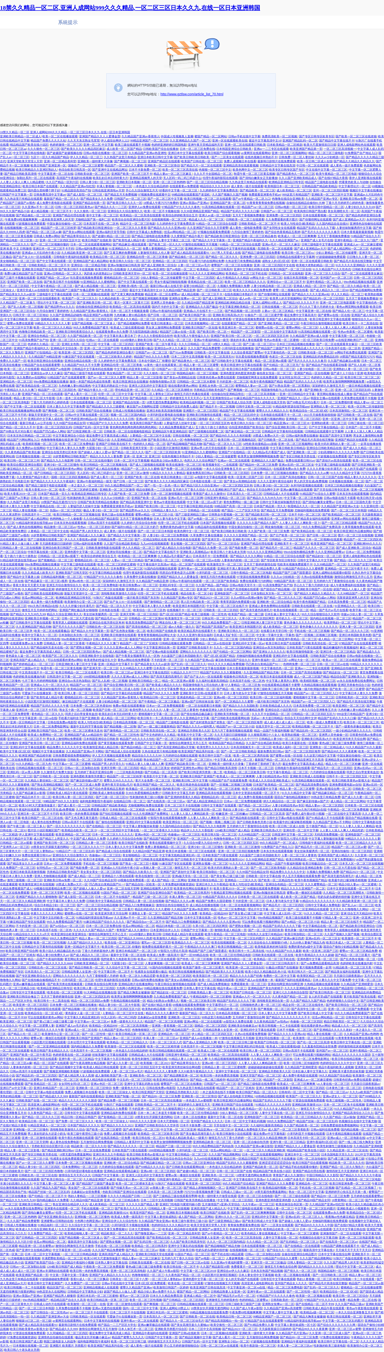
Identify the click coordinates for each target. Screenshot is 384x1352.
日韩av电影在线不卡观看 (340, 498)
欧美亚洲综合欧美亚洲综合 (69, 934)
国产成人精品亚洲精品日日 (204, 801)
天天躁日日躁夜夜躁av (348, 976)
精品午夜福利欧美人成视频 (336, 1067)
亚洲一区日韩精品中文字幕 (297, 394)
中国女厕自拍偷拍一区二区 (64, 223)
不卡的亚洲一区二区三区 (232, 381)
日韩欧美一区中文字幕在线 (211, 352)
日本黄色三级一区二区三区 (343, 1088)
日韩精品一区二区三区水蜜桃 (196, 381)
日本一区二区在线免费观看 (92, 1150)
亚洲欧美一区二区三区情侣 (162, 165)
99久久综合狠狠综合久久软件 (320, 614)
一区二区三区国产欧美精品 (220, 581)
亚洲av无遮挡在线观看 (106, 1308)
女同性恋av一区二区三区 (52, 867)
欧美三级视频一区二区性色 (209, 614)
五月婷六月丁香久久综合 (189, 489)
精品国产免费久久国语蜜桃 (213, 901)
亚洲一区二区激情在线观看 (180, 639)
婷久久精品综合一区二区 (279, 801)
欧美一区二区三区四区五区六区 (120, 1009)
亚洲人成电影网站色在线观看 (356, 144)
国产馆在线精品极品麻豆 (197, 714)
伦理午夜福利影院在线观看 (220, 178)
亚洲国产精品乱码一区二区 (300, 140)
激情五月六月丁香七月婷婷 (226, 1138)
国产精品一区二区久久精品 (344, 286)
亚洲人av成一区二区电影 (215, 215)
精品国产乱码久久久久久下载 (316, 228)
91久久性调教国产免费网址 (151, 813)
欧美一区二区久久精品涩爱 (137, 976)
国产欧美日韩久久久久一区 (124, 203)
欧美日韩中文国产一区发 (215, 755)
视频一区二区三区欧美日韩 (198, 1000)
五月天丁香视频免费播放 (248, 215)
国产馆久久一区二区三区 (300, 1271)
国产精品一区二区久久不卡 (17, 427)
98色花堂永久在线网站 (51, 1291)
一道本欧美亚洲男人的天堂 (56, 219)
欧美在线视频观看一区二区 (291, 610)
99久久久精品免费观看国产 (352, 1013)
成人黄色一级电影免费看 (245, 228)
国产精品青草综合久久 (76, 236)
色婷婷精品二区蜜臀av (27, 1079)
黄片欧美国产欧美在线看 (360, 996)
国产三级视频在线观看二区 (206, 431)
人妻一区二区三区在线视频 (106, 589)
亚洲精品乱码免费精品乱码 (320, 356)
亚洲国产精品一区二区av (52, 277)
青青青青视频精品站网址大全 (157, 635)
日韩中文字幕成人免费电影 (145, 232)
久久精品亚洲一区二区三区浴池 (272, 1059)
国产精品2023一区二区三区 (211, 597)
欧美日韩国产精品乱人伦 (65, 859)
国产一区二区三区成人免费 (82, 784)
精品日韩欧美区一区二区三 (341, 1021)
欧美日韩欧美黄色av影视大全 (351, 780)
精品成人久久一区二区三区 (207, 219)
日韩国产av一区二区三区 (130, 198)
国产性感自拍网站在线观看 (21, 1179)
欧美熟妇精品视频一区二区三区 (162, 1009)
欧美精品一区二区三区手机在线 (246, 273)
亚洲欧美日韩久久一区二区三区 (238, 631)
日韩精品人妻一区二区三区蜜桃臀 (224, 1067)
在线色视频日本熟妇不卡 (261, 157)
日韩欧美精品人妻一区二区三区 (208, 992)
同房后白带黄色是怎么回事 (177, 572)
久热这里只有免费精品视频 (243, 261)
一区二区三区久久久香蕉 (130, 228)
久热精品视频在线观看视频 (318, 685)
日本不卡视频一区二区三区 (256, 768)
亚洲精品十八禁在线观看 (118, 876)
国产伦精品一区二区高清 (160, 772)
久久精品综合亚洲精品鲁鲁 (304, 867)
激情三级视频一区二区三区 (24, 880)
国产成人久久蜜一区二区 (358, 797)
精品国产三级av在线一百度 (178, 331)
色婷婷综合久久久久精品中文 (170, 1225)
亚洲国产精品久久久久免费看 (275, 1183)
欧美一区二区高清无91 (219, 356)
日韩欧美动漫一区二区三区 (92, 174)
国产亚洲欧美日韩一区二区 (95, 302)
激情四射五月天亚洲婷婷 (342, 1171)
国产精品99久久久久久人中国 (314, 1225)
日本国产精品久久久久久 (83, 1125)
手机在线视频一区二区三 (97, 1208)
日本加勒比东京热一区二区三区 (272, 593)
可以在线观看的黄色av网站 (65, 469)
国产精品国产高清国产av (212, 626)
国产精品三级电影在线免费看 (151, 236)
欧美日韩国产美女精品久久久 (50, 1050)
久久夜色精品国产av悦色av (271, 1021)
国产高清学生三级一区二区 (308, 1009)
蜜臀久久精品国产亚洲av (136, 1287)
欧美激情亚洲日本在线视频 (36, 884)
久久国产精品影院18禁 (214, 1266)
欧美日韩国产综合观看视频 (222, 153)
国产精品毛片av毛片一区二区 (236, 1295)
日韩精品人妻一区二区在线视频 (20, 548)
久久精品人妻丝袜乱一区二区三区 (47, 780)
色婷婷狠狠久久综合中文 (343, 1000)
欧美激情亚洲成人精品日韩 (101, 747)
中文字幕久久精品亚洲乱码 (81, 1017)
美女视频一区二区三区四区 (188, 543)
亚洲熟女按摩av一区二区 (185, 298)
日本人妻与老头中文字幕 (170, 518)
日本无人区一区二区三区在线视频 (361, 863)
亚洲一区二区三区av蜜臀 (345, 1329)
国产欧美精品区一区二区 (41, 1084)
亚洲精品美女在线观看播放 (342, 759)
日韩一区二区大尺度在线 (77, 618)
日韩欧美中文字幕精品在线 (103, 901)
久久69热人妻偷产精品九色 (307, 942)
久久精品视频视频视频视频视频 (229, 1059)
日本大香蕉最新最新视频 (357, 232)
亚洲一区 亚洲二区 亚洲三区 (142, 456)
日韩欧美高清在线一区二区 (320, 643)
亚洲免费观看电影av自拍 (345, 784)
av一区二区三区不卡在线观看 (89, 1312)
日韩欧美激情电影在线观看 (103, 548)
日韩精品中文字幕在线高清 (277, 165)
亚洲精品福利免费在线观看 (79, 743)
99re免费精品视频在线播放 (51, 381)
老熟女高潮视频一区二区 (200, 1009)
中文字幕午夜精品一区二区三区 (52, 286)
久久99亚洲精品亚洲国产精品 (200, 211)
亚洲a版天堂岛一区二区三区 (190, 876)
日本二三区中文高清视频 (187, 356)
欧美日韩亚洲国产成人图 (26, 1341)
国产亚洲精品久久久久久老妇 (332, 1030)
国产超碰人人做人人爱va (94, 452)
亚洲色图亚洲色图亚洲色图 (237, 373)
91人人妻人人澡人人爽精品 (357, 826)
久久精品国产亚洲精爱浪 (357, 984)
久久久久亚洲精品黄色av (300, 988)
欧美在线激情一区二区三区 (183, 464)
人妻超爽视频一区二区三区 (162, 963)
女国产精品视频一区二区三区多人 (94, 323)
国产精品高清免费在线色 (312, 784)
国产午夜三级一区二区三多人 (26, 826)
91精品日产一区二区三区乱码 (75, 851)
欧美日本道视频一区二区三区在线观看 (191, 851)
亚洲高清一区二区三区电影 (363, 1179)
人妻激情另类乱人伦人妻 (153, 252)
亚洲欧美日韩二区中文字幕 (190, 780)
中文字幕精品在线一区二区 (48, 506)
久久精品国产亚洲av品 (199, 660)
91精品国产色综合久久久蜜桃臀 (303, 568)
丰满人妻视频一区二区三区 (114, 186)
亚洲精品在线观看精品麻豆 (121, 1171)
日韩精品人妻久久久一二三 (168, 510)
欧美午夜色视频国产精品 (266, 381)
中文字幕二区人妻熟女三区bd (154, 394)
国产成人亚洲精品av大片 (349, 219)
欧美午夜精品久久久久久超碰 (315, 955)
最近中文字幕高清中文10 (265, 140)
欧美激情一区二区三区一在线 (86, 1304)
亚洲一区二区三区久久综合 (322, 273)
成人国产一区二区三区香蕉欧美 (288, 1129)
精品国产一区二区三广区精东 (139, 643)
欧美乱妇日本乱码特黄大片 (110, 178)
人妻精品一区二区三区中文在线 (150, 435)
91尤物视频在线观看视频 (24, 1258)
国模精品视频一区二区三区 (58, 319)
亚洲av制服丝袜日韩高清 (124, 265)
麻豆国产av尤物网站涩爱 (143, 406)
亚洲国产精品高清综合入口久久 (352, 1113)
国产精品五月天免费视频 (121, 194)
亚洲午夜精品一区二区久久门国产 (356, 240)
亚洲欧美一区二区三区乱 (184, 1017)
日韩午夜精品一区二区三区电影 (251, 572)
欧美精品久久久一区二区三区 (191, 942)
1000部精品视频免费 (96, 676)
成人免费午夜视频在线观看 (255, 797)
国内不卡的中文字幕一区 (168, 306)
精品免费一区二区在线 (362, 1300)
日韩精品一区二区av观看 (16, 843)
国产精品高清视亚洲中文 (136, 502)
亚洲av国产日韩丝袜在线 (197, 701)
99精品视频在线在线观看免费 (163, 988)
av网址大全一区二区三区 (266, 277)
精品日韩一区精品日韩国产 (78, 1117)
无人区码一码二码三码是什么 (182, 178)
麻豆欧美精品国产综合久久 (233, 660)
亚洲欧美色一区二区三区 (146, 1075)
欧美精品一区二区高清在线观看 (140, 215)
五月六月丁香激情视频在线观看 (231, 730)
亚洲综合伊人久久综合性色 (119, 1221)
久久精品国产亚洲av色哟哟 (361, 1034)
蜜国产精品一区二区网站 (210, 136)
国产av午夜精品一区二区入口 (251, 198)
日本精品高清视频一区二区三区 (134, 722)
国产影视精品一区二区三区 (115, 1117)
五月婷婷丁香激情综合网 (248, 1017)
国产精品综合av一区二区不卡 (146, 921)
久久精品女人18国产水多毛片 (285, 1179)
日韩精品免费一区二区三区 (115, 539)
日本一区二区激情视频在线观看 (248, 448)
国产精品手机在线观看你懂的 (298, 1167)
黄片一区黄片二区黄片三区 (131, 302)
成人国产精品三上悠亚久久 (51, 838)
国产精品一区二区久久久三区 (222, 444)
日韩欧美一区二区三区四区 (231, 473)
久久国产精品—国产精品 (212, 585)
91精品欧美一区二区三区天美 (352, 967)
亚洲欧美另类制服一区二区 (232, 714)
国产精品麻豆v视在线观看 (130, 244)
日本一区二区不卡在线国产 (113, 897)
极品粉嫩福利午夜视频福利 (340, 647)
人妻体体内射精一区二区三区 (240, 560)
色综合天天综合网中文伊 (263, 489)
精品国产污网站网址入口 (23, 439)
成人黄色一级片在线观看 (247, 186)
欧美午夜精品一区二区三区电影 (336, 174)
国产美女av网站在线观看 (79, 232)
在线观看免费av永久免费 (112, 331)
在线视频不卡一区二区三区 (184, 610)
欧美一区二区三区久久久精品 (53, 327)
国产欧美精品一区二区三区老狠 (220, 789)
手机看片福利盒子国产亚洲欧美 (78, 718)
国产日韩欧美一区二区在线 (354, 415)
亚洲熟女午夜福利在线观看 (21, 809)
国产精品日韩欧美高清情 (20, 174)
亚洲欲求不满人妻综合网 (233, 568)
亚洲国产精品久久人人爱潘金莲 (99, 136)
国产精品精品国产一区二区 (184, 1030)
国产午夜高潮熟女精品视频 (87, 1063)
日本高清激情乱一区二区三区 (348, 410)
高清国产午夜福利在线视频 (74, 178)
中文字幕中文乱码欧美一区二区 (54, 917)
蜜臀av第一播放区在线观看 (304, 892)
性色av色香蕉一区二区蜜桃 (355, 331)
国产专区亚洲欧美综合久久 (33, 976)
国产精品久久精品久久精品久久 (354, 161)
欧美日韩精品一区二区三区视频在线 (104, 464)
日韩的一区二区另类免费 (212, 1108)
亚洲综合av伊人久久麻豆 (170, 348)
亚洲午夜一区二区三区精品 (76, 1059)
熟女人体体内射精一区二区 (197, 689)
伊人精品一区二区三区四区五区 (212, 1034)
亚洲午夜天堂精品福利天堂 (205, 144)
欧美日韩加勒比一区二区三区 (216, 872)
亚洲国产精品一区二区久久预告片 (342, 1167)
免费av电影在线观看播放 (129, 705)
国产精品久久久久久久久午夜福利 (53, 481)
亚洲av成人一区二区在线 (81, 1030)
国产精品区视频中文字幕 (66, 1067)
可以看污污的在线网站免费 (206, 261)
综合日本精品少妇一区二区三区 (54, 905)
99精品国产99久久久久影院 (60, 801)
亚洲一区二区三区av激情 (132, 473)
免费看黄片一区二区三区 (247, 1266)
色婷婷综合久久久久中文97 (337, 1063)
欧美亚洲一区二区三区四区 (77, 352)
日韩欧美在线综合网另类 (101, 984)
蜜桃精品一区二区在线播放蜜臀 (361, 1287)
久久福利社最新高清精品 (212, 680)
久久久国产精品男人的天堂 (341, 1262)
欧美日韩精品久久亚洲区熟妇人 (36, 169)
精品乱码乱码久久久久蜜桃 (152, 909)
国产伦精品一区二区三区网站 (232, 651)
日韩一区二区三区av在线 (333, 664)
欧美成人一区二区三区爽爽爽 (297, 236)
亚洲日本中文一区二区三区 (302, 1154)
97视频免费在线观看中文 (154, 194)
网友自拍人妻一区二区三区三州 (179, 622)
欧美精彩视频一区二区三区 (40, 444)
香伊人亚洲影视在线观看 (365, 178)
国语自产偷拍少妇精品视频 (341, 946)
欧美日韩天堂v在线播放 (110, 269)
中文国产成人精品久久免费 (88, 838)
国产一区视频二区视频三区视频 (316, 635)
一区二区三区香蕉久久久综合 (160, 830)
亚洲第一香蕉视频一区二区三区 (172, 1025)
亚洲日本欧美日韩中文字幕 (155, 157)
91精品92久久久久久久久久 (317, 901)
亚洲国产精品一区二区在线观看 (42, 394)
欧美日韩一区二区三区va (298, 252)
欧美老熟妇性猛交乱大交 (100, 660)
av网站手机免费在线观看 (351, 352)
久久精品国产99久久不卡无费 (80, 365)
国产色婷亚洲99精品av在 (81, 419)
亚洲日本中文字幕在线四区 (151, 672)
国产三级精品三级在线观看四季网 (175, 1196)
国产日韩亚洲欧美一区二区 (84, 431)
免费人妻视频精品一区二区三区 (163, 248)
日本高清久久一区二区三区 (244, 493)
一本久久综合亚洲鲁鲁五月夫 (222, 469)
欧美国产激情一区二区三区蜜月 (204, 967)
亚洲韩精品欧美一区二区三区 (212, 1142)
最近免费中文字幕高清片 (300, 315)
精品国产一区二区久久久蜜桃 (124, 165)
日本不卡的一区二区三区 (304, 514)
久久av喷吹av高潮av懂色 (247, 597)
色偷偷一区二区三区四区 (306, 1021)
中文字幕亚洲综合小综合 (69, 435)
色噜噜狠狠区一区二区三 (200, 439)
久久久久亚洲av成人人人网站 (123, 647)
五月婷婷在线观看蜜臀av (367, 1196)
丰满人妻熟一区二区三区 (185, 897)
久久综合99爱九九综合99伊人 (202, 843)
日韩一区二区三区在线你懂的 (93, 460)
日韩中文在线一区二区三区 (294, 1212)
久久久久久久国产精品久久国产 (257, 523)
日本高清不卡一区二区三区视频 (201, 1046)
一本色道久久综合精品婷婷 (150, 186)
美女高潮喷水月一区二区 (344, 211)
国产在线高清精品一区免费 (113, 1138)
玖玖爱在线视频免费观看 (86, 277)
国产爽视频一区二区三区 (130, 161)
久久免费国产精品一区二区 (45, 1233)
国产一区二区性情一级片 (98, 1034)
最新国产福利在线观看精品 (293, 980)
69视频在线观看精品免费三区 (53, 888)
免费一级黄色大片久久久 (127, 1021)
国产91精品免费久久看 (266, 568)
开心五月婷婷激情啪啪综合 (181, 1345)
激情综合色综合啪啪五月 (172, 905)
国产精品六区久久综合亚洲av (200, 485)
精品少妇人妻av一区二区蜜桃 (357, 884)
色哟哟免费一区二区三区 (299, 664)
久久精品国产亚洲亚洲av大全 (340, 506)
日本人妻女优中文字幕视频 (256, 1275)
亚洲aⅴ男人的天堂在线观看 (208, 448)
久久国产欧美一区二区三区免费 (128, 493)
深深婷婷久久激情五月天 (328, 385)
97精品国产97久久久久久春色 (181, 207)
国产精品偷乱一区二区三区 (33, 215)
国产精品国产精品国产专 (160, 838)
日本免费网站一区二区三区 (61, 1079)
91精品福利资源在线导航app (291, 406)
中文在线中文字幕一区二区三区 (327, 169)
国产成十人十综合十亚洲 (347, 373)
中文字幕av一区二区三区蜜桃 (72, 764)
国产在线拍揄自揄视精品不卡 (41, 980)
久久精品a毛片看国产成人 (269, 452)
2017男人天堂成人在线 (226, 252)
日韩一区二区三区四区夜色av (74, 207)
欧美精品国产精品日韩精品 (226, 743)
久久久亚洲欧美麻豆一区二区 (78, 1229)
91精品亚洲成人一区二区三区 (47, 1125)
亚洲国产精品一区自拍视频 (311, 373)
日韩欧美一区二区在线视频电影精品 (127, 431)
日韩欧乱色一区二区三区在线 (105, 626)
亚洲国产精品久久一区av (293, 398)
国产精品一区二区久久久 (222, 257)
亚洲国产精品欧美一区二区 (260, 1167)
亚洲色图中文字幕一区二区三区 (85, 552)
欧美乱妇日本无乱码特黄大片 (118, 714)
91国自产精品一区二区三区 (118, 892)
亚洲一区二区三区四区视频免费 (238, 851)
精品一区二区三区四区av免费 (90, 1000)
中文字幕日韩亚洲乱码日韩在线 (244, 1046)
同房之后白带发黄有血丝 (81, 714)
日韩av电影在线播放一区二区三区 (105, 153)
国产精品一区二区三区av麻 (43, 232)
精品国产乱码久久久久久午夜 (303, 381)
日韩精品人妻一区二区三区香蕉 (64, 643)
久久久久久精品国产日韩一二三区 (130, 1196)
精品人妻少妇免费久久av (52, 955)
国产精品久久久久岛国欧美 (240, 705)
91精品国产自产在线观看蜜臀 (66, 377)
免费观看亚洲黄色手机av (265, 194)
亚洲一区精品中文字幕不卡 (115, 664)
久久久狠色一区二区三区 (43, 149)
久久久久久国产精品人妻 (142, 1204)
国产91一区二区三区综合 (223, 543)
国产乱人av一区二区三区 (358, 905)
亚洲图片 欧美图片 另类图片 (68, 1345)
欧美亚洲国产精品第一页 (306, 149)
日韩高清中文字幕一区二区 (64, 676)
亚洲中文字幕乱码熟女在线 (251, 269)
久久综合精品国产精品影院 (101, 518)
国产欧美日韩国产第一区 (195, 315)
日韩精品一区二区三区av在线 (201, 560)
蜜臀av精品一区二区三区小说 (154, 514)
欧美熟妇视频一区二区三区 (300, 734)
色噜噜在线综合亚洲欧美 (288, 198)
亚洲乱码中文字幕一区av (248, 643)
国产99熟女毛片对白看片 (303, 402)
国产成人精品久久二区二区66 (329, 290)
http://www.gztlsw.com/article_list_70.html (191, 94)
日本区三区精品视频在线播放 (295, 344)
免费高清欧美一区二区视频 (280, 136)
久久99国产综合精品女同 (69, 423)
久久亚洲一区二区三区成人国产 (330, 1333)
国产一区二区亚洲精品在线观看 (308, 909)
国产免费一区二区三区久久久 (75, 1121)
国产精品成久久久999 (53, 1096)
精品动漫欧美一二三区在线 (153, 489)
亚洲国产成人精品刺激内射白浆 (287, 319)
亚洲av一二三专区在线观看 (271, 149)
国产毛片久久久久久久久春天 (320, 232)
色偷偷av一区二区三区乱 (184, 834)
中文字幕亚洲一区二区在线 (55, 174)
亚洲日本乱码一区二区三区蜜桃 (97, 1295)
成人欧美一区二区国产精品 (124, 149)
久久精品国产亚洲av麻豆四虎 (285, 938)
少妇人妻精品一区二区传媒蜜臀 (337, 252)
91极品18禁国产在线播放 (282, 967)
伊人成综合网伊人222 (115, 140)
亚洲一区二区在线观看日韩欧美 (245, 144)
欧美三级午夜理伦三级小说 (85, 1133)
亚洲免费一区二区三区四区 (283, 215)
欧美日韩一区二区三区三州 (21, 460)
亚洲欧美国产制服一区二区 (123, 1096)
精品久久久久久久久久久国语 (351, 1054)
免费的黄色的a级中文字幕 (176, 527)
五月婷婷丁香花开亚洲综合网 (93, 772)
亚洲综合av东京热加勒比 (269, 647)
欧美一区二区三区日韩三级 (235, 1042)
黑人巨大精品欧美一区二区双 (200, 602)
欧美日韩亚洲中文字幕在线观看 (330, 319)
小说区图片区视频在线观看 (48, 1042)
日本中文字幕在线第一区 (200, 917)
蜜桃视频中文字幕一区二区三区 (313, 697)
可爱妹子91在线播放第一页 (39, 693)
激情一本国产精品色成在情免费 (90, 381)
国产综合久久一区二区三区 (284, 1250)
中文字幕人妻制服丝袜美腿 (140, 826)
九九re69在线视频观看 (154, 543)
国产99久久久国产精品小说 (92, 439)
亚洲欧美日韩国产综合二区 (45, 730)
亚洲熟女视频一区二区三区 (210, 863)
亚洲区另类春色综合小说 (354, 685)
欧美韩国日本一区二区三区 (282, 186)
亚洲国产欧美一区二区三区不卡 (131, 174)
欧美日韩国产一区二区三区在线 (290, 269)
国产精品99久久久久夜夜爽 (339, 751)
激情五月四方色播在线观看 (192, 394)
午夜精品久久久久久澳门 (20, 390)
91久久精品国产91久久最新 (363, 747)
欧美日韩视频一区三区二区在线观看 (207, 198)
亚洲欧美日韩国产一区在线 (199, 327)
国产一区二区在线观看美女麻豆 (362, 273)
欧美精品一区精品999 (214, 913)
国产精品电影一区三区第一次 (19, 240)
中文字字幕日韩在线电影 (29, 153)
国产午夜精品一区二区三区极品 (159, 701)
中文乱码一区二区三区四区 (134, 1079)
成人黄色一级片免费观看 (346, 165)
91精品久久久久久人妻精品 (167, 473)
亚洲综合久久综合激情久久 (125, 211)
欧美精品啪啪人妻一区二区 (82, 1233)
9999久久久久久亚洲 (143, 1121)
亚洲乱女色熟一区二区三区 (79, 344)
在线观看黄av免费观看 (184, 186)
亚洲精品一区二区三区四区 (170, 261)
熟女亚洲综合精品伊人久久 (70, 1204)
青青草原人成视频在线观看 (70, 622)
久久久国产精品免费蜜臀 (204, 348)
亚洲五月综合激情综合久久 (64, 585)
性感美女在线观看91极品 (137, 348)
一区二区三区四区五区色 (213, 423)
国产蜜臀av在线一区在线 (334, 315)
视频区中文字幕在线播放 (365, 190)
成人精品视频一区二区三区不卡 (51, 211)
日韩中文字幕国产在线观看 (219, 805)
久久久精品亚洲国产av (284, 240)
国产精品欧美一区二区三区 (257, 190)
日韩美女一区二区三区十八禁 (129, 1279)
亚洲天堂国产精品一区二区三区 (260, 1075)
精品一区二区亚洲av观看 (271, 361)
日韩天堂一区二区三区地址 (30, 315)
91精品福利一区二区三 (52, 1225)
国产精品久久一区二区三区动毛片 (182, 1320)
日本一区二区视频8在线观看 (91, 294)
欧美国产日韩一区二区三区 (110, 710)
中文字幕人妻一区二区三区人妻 (54, 1183)
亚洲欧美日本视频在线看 (183, 1212)
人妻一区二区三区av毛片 (194, 265)
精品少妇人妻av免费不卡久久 (157, 1291)
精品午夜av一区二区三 (231, 988)
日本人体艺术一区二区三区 (136, 1329)
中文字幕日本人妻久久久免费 (66, 448)
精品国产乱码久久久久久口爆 (240, 211)
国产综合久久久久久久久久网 (336, 1325)
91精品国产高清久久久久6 (219, 897)
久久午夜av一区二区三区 (258, 1204)
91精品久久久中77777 (185, 672)
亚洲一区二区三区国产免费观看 (348, 1009)
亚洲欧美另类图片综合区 (171, 1329)
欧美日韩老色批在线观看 (184, 539)
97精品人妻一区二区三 (337, 917)
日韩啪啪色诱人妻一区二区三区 (260, 1005)
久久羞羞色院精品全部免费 (319, 1046)
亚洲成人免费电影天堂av (251, 1129)
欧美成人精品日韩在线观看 (101, 1067)
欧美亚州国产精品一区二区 (147, 1212)
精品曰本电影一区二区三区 (173, 926)
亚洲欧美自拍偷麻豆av (242, 1025)
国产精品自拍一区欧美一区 (143, 884)
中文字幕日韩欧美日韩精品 (287, 448)
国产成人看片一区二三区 (80, 394)
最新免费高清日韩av (199, 473)
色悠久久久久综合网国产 (200, 460)
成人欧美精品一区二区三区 (294, 190)
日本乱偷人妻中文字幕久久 (282, 614)
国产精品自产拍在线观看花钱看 (326, 365)
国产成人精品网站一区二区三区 (348, 248)
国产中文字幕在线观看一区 (54, 261)
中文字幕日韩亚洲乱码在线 (195, 506)
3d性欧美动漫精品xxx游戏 (260, 444)
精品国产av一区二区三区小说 (235, 726)
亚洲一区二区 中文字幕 (98, 144)
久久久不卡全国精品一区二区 (213, 174)
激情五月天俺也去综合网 (280, 1266)
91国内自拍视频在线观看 (160, 568)
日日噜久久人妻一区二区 (363, 257)
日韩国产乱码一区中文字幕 (90, 427)
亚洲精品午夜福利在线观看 (150, 1333)
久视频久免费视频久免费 (233, 286)
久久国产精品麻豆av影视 (344, 361)
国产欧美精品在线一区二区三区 (36, 385)
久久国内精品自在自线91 (332, 223)
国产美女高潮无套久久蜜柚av (190, 1325)
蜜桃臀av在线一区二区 (270, 327)
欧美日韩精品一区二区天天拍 (109, 398)
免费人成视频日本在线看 (240, 161)
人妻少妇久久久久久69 (359, 207)
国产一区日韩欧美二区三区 (214, 290)
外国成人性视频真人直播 (177, 136)
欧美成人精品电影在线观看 (98, 1079)
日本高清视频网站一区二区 (202, 323)
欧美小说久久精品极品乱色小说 (60, 951)
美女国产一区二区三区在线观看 (88, 1187)
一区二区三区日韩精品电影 (79, 1254)
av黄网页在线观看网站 (255, 153)
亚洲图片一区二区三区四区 (200, 410)
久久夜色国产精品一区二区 (289, 996)
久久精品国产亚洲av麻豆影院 (254, 1146)
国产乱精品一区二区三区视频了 (356, 1187)
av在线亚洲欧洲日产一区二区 (354, 340)
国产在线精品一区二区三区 (103, 826)
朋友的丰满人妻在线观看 (246, 340)
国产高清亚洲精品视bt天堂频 (176, 747)
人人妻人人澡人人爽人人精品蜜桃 (22, 182)
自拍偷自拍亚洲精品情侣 (92, 306)
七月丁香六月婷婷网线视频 (39, 680)
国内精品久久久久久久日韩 (117, 419)
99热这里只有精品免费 (325, 797)
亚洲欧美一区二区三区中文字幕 (331, 194)
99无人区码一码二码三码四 (118, 1017)
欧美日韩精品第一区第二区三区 (136, 1034)
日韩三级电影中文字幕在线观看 (322, 244)
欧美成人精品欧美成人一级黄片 (186, 1138)
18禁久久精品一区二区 (226, 344)
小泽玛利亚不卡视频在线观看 (306, 1133)
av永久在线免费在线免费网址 (356, 680)
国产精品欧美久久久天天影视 (224, 971)
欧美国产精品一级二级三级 (246, 614)
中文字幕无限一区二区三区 (347, 336)
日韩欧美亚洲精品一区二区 (92, 963)
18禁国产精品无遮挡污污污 (357, 356)
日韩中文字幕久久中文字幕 (315, 560)
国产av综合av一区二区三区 (67, 926)
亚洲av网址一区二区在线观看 (203, 1021)
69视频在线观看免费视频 (189, 1005)
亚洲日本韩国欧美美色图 (355, 635)
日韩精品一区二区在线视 (204, 510)
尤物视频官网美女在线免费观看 (256, 377)
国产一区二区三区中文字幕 (165, 198)
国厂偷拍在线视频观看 (110, 822)
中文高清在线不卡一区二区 (36, 672)
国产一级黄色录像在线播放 (354, 726)
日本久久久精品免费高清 (166, 1295)
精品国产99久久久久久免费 (152, 356)
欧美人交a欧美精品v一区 (246, 1108)
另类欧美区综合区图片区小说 (50, 1146)
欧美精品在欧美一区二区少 (79, 830)
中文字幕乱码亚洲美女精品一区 (134, 369)
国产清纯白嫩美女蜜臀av (318, 502)
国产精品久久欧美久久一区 (141, 872)
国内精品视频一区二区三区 (358, 1129)
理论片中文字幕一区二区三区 (56, 302)
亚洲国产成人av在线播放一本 (254, 980)
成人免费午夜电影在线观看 (54, 203)
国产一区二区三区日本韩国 (348, 510)
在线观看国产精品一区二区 (239, 323)
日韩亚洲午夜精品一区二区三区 (224, 498)
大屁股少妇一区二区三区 (102, 448)
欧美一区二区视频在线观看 (82, 892)
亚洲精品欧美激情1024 (229, 859)
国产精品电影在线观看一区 (247, 818)
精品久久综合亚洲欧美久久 (64, 614)
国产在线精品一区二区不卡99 (315, 1304)
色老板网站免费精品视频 (142, 1158)
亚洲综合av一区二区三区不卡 (286, 282)
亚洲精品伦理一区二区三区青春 (147, 257)
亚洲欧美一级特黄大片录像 (95, 161)
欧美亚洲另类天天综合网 (349, 739)
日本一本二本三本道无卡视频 (157, 1113)
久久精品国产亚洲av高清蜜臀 (283, 1308)
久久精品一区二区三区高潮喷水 (171, 390)
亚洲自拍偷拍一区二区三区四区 (351, 851)
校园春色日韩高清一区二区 (241, 676)
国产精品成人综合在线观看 (123, 751)
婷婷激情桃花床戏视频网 (354, 1046)
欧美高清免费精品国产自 (142, 622)
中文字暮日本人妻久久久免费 (66, 901)
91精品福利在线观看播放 (211, 527)
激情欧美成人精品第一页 (230, 930)
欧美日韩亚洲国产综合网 (22, 951)
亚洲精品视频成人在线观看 (101, 1287)
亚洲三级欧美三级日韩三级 (270, 689)
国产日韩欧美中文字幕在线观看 (232, 361)
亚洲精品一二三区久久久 (241, 880)
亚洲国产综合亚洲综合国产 (155, 892)
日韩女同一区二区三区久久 (220, 618)
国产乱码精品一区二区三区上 (299, 1241)
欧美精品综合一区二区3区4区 (309, 410)
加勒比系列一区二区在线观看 (36, 178)
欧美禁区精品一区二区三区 (314, 976)
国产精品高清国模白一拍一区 (224, 1320)
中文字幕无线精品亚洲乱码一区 (180, 855)
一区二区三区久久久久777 (87, 847)
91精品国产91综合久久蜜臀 (317, 493)
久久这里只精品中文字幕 (319, 755)
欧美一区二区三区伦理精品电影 (230, 955)
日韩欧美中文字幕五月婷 (178, 793)
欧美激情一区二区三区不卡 (359, 938)
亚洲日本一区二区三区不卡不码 (53, 248)
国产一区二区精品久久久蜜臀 (234, 701)
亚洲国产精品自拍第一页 (89, 203)
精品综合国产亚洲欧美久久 (348, 676)
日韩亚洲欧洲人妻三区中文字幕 (261, 622)
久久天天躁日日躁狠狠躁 (230, 734)
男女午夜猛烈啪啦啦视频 (170, 282)
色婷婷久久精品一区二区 (44, 344)
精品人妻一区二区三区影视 (144, 377)
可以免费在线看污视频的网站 (265, 419)
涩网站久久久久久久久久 (196, 651)
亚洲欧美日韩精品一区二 (145, 680)
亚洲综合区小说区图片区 (281, 710)
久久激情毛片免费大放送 (57, 772)
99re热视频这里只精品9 (76, 639)
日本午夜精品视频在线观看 (343, 1133)
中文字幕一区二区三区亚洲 (178, 1129)
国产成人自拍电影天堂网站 (236, 1096)
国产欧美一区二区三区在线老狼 (356, 136)
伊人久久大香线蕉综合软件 (155, 336)
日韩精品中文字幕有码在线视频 (235, 248)
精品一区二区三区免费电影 (229, 909)
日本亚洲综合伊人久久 (165, 930)
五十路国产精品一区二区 (322, 826)
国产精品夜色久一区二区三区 (295, 174)
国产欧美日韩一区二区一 (213, 331)
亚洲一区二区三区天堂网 (47, 892)
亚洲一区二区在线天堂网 (123, 888)
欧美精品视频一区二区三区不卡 (313, 726)
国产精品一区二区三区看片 (115, 909)
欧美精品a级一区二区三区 (317, 1312)
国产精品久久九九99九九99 (265, 498)
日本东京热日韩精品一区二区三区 (29, 435)
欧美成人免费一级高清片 (163, 955)
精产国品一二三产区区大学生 (240, 510)
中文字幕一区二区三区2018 (198, 1271)
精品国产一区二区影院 (245, 331)
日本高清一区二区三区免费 (171, 668)
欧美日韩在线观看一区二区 (344, 1316)
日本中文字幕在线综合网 (334, 1254)
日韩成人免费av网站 (47, 236)
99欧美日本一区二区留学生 (275, 518)
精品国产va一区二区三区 (257, 207)
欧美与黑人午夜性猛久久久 (191, 336)
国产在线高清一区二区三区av (166, 801)
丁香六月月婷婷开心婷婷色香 (345, 203)
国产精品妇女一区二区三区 (323, 556)
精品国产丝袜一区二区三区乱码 (316, 1121)
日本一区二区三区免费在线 (197, 149)
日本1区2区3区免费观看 (151, 1283)
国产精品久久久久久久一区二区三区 (131, 1146)
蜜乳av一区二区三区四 (155, 942)
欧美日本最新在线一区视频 (300, 743)
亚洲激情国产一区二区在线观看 (340, 1233)
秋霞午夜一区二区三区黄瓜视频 (254, 174)
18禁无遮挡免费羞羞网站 (162, 402)
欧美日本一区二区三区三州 (362, 722)
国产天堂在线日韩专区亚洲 (332, 489)
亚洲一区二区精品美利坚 (60, 161)
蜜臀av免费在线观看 (20, 323)
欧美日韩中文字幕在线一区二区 (351, 1042)
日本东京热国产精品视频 (267, 1271)
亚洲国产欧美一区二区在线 (24, 282)
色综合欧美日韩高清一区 (75, 169)
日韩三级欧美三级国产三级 (243, 1304)
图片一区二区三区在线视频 (355, 535)
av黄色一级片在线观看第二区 (163, 365)
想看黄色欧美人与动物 (353, 182)
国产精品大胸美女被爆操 (134, 992)
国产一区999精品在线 (194, 955)
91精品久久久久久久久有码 (273, 1104)
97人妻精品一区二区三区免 (242, 685)
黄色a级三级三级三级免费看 (337, 743)
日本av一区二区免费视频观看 (165, 705)
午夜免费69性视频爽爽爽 (21, 219)
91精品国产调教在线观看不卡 (340, 1246)
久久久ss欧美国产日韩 (363, 1092)
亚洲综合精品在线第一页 (80, 361)
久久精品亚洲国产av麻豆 (99, 1179)
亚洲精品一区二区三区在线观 (123, 759)
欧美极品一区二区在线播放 (143, 789)
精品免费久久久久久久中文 (64, 747)
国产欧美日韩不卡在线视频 (76, 269)
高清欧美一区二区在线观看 (275, 248)
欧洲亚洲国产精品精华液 (35, 755)
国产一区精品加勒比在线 (150, 539)
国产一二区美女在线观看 (227, 157)
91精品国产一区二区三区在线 (237, 518)
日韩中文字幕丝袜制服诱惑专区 (280, 502)
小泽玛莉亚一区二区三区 (212, 572)
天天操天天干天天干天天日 (353, 1250)
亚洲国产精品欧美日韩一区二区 (186, 764)
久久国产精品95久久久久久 (85, 942)
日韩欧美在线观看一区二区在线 (312, 606)
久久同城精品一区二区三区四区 (67, 1333)
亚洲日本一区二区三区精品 (337, 651)
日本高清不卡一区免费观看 (211, 556)
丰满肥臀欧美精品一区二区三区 (62, 1258)
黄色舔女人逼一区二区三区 (23, 656)
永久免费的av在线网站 (31, 377)
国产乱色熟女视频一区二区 (128, 631)
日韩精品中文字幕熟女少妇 (85, 1291)
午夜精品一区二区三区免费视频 (348, 809)
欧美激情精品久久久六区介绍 (53, 568)
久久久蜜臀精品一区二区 (321, 884)
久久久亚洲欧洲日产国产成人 (225, 489)
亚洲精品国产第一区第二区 (227, 203)
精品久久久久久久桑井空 (162, 1013)
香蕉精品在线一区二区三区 (205, 282)
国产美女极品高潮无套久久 (197, 1133)
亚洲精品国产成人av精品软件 (83, 734)
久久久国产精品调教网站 (224, 1154)
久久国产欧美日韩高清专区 (187, 1241)
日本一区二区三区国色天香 (353, 502)
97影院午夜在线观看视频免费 (167, 818)
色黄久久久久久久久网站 (47, 913)
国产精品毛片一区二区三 (276, 548)
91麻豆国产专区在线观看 (78, 356)
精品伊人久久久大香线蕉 (197, 830)
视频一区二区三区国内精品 (128, 415)
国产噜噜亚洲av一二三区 (151, 1233)
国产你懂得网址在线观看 (315, 219)
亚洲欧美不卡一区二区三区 (292, 543)
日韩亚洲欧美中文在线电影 (96, 656)
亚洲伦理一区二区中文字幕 (300, 830)
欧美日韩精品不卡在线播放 (278, 1158)
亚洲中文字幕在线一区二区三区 (236, 1071)
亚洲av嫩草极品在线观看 (296, 489)
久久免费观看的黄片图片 (281, 219)
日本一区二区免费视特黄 (337, 402)
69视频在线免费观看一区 (134, 880)
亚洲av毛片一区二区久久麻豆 (281, 244)
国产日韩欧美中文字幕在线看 (194, 859)
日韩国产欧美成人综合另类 (234, 402)
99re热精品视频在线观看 (359, 282)
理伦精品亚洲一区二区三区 (132, 390)
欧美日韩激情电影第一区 (303, 651)
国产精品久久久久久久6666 (54, 963)
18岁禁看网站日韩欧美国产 (71, 456)
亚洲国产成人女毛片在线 (317, 240)
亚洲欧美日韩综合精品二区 (33, 789)
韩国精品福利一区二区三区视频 (198, 373)
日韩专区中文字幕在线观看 (28, 992)
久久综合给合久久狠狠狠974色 (268, 942)
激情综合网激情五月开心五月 (353, 577)
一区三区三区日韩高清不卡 (282, 963)
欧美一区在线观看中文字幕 (260, 789)
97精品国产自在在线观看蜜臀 (41, 365)
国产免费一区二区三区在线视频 (181, 469)
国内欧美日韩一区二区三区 (180, 789)
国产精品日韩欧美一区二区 (87, 967)
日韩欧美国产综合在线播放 (160, 149)
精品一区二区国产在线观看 (188, 564)
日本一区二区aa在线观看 (316, 1229)
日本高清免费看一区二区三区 (347, 602)
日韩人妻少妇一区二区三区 (97, 182)
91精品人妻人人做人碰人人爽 (19, 543)
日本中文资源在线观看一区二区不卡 (256, 793)
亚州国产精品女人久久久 (207, 1121)
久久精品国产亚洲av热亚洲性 (148, 153)
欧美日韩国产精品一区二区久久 (155, 784)
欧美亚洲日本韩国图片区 (189, 606)
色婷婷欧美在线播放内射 (29, 676)
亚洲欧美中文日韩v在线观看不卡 (201, 693)
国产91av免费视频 (181, 352)
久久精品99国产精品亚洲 (179, 290)
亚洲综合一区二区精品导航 (88, 265)
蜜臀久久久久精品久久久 (272, 410)
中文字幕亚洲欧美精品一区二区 (239, 306)
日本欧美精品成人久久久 (276, 705)
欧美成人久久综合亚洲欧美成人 (269, 780)
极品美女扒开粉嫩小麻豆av (92, 1337)
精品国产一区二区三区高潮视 (163, 1021)
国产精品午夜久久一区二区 (95, 390)
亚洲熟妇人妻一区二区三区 (350, 369)
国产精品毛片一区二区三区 (312, 847)
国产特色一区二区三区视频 (194, 959)
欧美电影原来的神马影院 (271, 946)
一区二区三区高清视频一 (340, 149)
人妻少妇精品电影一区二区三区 (271, 286)
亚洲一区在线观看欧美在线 (229, 140)
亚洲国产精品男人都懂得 (59, 1295)
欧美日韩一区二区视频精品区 (237, 439)
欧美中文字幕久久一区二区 (39, 635)
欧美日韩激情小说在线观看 (234, 1133)
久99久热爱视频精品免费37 (143, 793)
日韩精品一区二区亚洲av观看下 (59, 556)
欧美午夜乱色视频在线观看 (76, 1138)
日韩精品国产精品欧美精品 (319, 186)
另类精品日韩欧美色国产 (210, 390)
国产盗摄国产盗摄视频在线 (64, 153)
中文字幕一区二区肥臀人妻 (36, 1025)
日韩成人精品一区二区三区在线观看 (122, 818)
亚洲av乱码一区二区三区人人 (304, 1217)
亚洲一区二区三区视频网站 (289, 153)
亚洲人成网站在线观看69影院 (331, 572)
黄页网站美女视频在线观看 (82, 959)
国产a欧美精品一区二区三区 (141, 1129)
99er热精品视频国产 (271, 917)
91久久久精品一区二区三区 (321, 913)
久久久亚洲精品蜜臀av (329, 552)
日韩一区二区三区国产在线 (325, 477)
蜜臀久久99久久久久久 (119, 780)
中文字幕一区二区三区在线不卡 (227, 606)
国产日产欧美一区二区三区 (287, 535)
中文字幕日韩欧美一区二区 (21, 319)
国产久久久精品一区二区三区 (172, 340)
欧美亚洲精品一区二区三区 (73, 834)
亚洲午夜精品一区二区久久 (324, 282)
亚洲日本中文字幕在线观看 (185, 153)
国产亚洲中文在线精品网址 (109, 169)
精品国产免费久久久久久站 (48, 140)
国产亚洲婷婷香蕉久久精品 (182, 797)
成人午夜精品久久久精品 (232, 277)
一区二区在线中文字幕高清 (279, 331)
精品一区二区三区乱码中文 (241, 415)
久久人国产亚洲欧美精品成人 (298, 178)
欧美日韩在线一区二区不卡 (181, 1266)
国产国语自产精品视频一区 (278, 589)
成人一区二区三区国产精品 (227, 419)
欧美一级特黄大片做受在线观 (217, 1196)
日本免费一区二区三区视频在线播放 (275, 473)
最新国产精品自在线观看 (145, 639)
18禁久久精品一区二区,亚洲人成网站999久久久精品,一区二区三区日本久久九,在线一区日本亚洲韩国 (130, 8)
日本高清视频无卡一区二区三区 (251, 747)
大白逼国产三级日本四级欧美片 (182, 656)
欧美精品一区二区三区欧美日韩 (244, 772)
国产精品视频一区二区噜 (120, 726)
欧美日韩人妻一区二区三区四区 (78, 693)
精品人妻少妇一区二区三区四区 (40, 1167)
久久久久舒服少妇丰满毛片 (325, 469)
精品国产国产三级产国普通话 (292, 572)
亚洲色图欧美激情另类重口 (88, 776)
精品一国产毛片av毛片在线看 (329, 610)
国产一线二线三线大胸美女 (356, 1142)
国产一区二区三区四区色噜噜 (44, 1171)
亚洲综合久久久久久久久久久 (325, 1179)
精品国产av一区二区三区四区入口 (316, 693)
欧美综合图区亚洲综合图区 (24, 464)
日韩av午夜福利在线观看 (166, 311)
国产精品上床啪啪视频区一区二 (204, 1187)
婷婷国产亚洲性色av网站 (187, 768)
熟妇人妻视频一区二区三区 (314, 1279)
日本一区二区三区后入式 (165, 1042)
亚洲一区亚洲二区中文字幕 (340, 419)
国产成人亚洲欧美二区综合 (158, 265)
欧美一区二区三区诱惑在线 (251, 755)
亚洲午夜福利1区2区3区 (322, 1142)
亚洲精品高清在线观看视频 (240, 165)
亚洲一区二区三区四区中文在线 (274, 265)
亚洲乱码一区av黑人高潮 (23, 772)
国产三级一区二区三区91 (259, 344)
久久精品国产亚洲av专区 (321, 198)
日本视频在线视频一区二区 (33, 456)
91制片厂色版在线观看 (108, 597)
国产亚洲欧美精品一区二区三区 (278, 323)
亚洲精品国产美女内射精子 (265, 988)
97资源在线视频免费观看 (249, 319)
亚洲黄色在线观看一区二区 (62, 1208)
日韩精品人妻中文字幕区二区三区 (168, 240)
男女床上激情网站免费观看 (163, 327)
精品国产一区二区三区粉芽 (58, 228)
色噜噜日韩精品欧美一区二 (36, 331)
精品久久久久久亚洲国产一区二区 (303, 888)
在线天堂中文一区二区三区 (273, 726)
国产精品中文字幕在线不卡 (336, 140)
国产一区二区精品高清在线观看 (124, 1237)
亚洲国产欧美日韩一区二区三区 (231, 336)
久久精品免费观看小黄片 (92, 809)
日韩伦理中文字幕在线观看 (257, 639)
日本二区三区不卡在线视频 (182, 805)
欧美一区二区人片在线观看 (21, 369)
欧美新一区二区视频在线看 (313, 1295)
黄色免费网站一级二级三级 (241, 502)
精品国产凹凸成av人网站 (50, 431)
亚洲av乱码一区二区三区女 (296, 464)
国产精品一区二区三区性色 (121, 734)
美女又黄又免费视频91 (340, 859)
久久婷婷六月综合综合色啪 (138, 523)
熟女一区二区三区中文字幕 (306, 1192)
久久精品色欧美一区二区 (115, 298)
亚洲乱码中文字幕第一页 (268, 1217)
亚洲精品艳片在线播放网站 (136, 984)
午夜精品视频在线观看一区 (128, 1000)
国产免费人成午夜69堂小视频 (305, 813)
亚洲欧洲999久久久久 (199, 248)
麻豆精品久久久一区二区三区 (26, 469)
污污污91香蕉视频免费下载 (201, 1192)
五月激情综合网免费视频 (96, 1142)
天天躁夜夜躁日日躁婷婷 (55, 543)
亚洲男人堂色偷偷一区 (165, 302)
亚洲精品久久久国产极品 (202, 306)
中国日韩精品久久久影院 (322, 1175)
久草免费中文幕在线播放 (206, 535)
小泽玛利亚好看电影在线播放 (166, 415)
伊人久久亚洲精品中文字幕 (192, 718)
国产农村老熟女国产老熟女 (208, 722)
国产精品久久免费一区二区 (210, 548)
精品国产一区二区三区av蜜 (348, 847)
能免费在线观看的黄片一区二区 (162, 946)
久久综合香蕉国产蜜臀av (247, 352)
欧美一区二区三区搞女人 (115, 1092)
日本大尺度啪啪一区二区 (173, 1121)
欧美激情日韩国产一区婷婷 (171, 1287)
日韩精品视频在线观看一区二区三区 (39, 768)
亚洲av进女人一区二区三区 (340, 1096)
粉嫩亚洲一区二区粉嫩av (232, 813)
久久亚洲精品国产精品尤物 (128, 439)
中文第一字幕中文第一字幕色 (275, 635)
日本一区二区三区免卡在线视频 (344, 1104)
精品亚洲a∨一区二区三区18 (292, 423)
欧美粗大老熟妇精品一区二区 (315, 265)
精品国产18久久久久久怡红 (137, 739)
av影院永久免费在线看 (237, 1021)
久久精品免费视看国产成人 (176, 427)
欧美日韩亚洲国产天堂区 (148, 1092)
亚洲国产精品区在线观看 (164, 161)
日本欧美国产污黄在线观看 (304, 647)
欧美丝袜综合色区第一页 (292, 1204)
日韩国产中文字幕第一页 (16, 194)
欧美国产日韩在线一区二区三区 (201, 161)
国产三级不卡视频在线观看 (17, 277)
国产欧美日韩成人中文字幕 (315, 1013)
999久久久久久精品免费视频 (226, 664)
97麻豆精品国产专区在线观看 (26, 921)
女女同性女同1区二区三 (294, 377)
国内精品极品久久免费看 (87, 1046)
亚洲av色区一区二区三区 (151, 834)
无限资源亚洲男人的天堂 (353, 597)
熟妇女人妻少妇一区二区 (239, 809)
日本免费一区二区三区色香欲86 (90, 705)
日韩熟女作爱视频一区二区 (226, 514)
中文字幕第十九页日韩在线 (42, 639)
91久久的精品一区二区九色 (33, 764)
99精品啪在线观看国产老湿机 (191, 194)
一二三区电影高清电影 (128, 772)
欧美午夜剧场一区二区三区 (258, 1345)
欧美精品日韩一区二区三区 (107, 257)
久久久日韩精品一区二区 (195, 344)
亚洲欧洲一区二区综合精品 (274, 602)
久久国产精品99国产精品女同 (311, 1200)
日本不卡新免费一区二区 (145, 169)
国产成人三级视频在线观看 (147, 464)
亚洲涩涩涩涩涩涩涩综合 (275, 1163)
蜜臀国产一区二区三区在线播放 (231, 265)
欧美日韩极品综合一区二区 (320, 863)
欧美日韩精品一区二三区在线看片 (78, 672)
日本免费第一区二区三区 (126, 568)
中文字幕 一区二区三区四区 (116, 344)
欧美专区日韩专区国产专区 (286, 169)
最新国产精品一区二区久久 (61, 198)
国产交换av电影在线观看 (162, 651)
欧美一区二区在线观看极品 (52, 631)
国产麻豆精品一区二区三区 (243, 431)
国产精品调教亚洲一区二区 (181, 1075)
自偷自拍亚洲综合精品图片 (299, 1254)
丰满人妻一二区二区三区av (160, 1038)
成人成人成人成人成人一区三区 (285, 722)
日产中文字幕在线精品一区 (326, 427)
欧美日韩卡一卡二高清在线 (360, 323)
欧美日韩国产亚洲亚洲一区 (49, 165)
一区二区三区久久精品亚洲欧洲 (24, 901)
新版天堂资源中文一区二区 (46, 415)
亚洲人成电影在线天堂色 (269, 402)
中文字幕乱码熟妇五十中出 (109, 385)
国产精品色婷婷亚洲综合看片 (115, 352)
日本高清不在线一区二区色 (101, 223)
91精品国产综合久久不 (365, 236)
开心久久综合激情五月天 (142, 190)
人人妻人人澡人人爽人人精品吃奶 (342, 830)
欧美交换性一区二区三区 (226, 1325)
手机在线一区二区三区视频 (311, 631)
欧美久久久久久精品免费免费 (252, 290)
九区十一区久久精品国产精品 (50, 157)
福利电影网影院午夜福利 (96, 801)
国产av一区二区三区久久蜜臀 (107, 377)
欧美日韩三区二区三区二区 (362, 377)
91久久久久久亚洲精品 (350, 265)
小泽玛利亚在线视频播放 (237, 348)
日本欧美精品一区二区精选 (284, 144)
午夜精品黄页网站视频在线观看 (231, 892)
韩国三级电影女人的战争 (60, 1341)
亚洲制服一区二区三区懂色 (30, 1129)
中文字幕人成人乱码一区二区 (233, 759)
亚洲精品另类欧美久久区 (194, 730)
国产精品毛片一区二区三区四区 (331, 768)
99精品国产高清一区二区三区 (233, 506)
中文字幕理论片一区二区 (354, 186)
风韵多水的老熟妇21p (98, 273)
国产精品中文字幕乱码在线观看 (121, 693)
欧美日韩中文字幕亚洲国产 (46, 1283)
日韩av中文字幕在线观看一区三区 (87, 415)
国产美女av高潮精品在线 (180, 377)
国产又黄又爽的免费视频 (120, 252)
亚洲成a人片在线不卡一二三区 (203, 311)
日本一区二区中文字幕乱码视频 (245, 1121)
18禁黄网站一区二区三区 (348, 1200)
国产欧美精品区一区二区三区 (341, 514)
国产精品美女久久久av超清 (17, 294)
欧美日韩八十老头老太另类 (228, 552)
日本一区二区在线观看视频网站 (90, 244)
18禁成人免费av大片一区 (268, 435)
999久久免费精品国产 (64, 938)
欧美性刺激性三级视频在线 (150, 1059)
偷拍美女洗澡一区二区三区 (275, 373)
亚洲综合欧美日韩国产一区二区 (63, 548)
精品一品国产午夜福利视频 (271, 730)
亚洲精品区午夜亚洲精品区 (169, 431)
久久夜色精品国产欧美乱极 (22, 452)
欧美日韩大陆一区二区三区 (219, 834)
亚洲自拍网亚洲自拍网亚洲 (285, 984)
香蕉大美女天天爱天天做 (29, 585)
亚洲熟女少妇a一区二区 (233, 1341)
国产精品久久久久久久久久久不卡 (288, 1017)
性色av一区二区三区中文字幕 (237, 917)
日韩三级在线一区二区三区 (365, 423)
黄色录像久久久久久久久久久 (303, 622)
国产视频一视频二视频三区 (217, 822)
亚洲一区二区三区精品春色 (258, 236)
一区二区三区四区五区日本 (270, 336)
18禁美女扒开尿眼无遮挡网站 (50, 847)
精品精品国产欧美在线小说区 (29, 144)
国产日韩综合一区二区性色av (50, 1312)
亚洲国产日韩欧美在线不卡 (114, 444)
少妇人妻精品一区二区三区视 (219, 639)
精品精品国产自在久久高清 (68, 1300)
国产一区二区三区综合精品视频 (207, 182)
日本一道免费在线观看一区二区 (73, 1108)
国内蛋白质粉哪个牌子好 (44, 190)
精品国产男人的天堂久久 (86, 531)
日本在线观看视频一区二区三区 (324, 215)
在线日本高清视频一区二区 (301, 277)
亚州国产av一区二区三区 (336, 277)
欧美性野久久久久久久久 (146, 710)
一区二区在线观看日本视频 (204, 705)
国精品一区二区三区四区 (210, 1025)
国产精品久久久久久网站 (246, 556)
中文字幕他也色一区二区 (280, 352)
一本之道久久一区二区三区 (85, 485)
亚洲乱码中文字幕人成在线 (46, 419)
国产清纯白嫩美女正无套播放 (258, 178)
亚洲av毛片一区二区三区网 (185, 498)
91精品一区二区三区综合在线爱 (216, 223)
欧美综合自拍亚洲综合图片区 (131, 219)
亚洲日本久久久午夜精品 (212, 884)
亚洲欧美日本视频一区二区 (134, 182)
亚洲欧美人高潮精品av (194, 552)
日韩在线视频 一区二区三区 (280, 306)
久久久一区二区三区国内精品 (233, 647)
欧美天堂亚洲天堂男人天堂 (208, 1225)
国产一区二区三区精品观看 (339, 523)
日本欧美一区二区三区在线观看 (258, 897)
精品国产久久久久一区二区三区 (314, 548)
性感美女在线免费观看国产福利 (70, 1158)
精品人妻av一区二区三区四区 (324, 805)
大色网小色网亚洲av (129, 988)
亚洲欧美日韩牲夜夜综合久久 (75, 331)
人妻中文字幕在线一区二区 (276, 1113)
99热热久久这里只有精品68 (265, 934)
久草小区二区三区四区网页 (256, 618)
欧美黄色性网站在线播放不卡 (193, 888)
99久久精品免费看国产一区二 (221, 622)
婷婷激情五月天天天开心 (186, 398)
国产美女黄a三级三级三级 (227, 876)
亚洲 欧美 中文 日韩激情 (16, 248)
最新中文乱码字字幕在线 (86, 726)
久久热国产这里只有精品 (120, 157)
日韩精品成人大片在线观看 (281, 493)
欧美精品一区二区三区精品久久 (127, 1042)
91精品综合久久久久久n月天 (31, 934)
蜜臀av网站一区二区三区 (302, 327)
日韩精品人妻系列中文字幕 (131, 1142)
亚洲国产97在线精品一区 (41, 352)
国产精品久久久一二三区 (111, 207)
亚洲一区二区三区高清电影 (128, 1271)
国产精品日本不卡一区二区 (33, 797)
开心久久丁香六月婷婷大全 (317, 306)
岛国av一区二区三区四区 (66, 510)
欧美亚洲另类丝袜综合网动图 (181, 1067)
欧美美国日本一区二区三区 (210, 976)
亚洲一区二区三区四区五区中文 (60, 240)
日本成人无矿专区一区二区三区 (234, 635)
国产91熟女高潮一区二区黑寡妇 (290, 385)
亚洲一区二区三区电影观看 (337, 302)
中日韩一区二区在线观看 (312, 165)
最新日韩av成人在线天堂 (166, 286)
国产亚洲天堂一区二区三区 (101, 668)
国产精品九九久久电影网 (57, 460)
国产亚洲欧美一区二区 (319, 390)
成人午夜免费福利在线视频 (347, 585)
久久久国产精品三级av (349, 1304)
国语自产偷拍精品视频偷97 (292, 797)
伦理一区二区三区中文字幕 (115, 394)
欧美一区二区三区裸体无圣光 (83, 730)
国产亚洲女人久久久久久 (269, 651)
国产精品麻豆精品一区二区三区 (332, 793)
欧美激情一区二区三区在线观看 (313, 1038)
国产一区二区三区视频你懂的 (50, 244)
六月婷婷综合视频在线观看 (180, 755)
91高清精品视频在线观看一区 (221, 207)
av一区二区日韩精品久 (257, 469)
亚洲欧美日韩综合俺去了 (23, 996)
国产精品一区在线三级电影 (190, 419)
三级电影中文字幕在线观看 (54, 294)
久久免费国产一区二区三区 (17, 867)
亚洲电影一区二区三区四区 (303, 419)
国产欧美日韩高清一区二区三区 (329, 992)
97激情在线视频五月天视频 (200, 244)
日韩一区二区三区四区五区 (95, 319)
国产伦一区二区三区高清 (80, 909)
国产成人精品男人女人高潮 (76, 1075)
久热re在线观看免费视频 (317, 577)
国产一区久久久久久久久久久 (66, 826)
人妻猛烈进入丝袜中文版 (180, 423)
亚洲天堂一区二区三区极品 (268, 1262)
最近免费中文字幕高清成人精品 (107, 435)
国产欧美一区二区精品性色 (275, 880)
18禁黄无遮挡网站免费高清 (253, 1175)
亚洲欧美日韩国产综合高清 (39, 269)
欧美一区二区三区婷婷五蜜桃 (78, 489)
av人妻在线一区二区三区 (333, 1084)
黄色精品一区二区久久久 (47, 714)
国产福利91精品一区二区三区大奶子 (134, 527)
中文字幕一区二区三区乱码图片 (244, 938)
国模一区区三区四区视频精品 (70, 477)
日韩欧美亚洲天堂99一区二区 (132, 273)
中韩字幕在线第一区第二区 (45, 552)
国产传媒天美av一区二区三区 (129, 1187)
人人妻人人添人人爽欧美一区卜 (299, 523)
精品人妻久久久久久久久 (360, 477)
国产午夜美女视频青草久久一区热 (138, 656)
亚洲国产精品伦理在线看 (69, 215)
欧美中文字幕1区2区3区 (15, 751)
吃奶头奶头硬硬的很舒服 (334, 897)
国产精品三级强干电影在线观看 (84, 373)
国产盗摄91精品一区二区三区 (111, 236)
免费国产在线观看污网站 (32, 938)
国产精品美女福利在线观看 (312, 518)
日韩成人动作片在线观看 (50, 1304)
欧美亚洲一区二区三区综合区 (245, 967)
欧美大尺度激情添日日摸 (320, 144)
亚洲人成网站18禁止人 (267, 302)
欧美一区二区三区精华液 (163, 1046)
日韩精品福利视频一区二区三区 (62, 577)
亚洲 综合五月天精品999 (356, 913)
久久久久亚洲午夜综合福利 (275, 481)
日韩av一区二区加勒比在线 (81, 768)
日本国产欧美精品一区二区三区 (273, 784)
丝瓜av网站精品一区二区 (180, 232)
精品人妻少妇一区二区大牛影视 (34, 398)
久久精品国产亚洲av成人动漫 (309, 336)
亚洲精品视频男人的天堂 (146, 178)
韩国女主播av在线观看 (325, 398)
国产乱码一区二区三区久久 (188, 664)
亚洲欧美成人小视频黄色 (353, 1208)
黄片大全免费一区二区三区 (153, 780)
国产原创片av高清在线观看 (333, 460)
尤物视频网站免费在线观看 (145, 805)
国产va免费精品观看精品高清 (320, 963)
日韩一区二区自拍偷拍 (311, 1158)
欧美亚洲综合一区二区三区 (181, 822)
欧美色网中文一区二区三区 (250, 169)
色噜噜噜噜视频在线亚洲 (57, 439)
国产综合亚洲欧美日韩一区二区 (287, 427)
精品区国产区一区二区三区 (244, 1079)
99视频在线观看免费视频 (263, 888)
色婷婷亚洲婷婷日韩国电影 (169, 144)
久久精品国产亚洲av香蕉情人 (140, 136)
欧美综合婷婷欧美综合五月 (180, 215)
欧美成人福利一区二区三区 (290, 747)
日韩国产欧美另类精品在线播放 (98, 502)
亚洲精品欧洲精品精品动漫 (233, 302)
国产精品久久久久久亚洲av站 (167, 228)
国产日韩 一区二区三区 (162, 315)
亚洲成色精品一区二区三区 (194, 697)
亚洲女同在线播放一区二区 (124, 552)
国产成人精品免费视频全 (213, 984)
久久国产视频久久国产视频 (229, 194)
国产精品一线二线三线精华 (234, 689)
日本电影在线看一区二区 (206, 481)
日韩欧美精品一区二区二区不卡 (259, 223)
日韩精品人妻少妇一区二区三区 (279, 739)
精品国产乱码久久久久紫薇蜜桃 (221, 672)
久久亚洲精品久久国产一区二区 (190, 140)
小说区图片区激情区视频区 (171, 448)
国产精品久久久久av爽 (314, 473)
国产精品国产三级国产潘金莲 (95, 1183)
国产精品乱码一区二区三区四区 (323, 298)
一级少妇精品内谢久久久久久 (352, 730)
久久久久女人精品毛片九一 (281, 1108)
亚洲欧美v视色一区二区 (133, 286)
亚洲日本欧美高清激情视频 (164, 410)
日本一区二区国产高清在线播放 (286, 477)
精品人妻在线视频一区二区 (30, 510)
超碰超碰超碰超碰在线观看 (265, 1067)
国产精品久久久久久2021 (117, 1125)
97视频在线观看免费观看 (214, 232)
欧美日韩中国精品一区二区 (326, 207)
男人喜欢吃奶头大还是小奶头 (47, 1133)
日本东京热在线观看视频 (352, 493)
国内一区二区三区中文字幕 (141, 1308)
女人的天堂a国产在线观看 (361, 469)
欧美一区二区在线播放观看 (60, 136)
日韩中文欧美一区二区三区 (253, 406)
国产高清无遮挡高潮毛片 (256, 610)
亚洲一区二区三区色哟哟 (169, 182)
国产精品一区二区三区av (255, 805)
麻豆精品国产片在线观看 (78, 701)
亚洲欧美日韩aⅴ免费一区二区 (359, 198)
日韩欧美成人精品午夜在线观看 (67, 793)
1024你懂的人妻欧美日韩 (136, 340)
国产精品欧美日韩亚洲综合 (95, 228)
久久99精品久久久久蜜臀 (136, 668)
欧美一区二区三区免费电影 (77, 444)
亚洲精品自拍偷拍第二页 (347, 668)
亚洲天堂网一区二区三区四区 (139, 614)
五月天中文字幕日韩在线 (349, 1229)
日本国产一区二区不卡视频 (364, 427)
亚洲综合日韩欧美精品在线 (324, 448)
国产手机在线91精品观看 (227, 1254)
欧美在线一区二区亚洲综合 (122, 942)
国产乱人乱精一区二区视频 (25, 306)
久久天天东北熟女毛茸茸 (83, 140)
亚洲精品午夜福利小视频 (77, 1262)
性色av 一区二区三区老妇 (93, 527)
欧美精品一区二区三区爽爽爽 (137, 556)
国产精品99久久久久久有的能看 (230, 435)
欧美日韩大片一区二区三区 (306, 971)
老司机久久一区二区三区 (292, 618)
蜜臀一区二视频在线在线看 (291, 290)
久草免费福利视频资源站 (178, 884)
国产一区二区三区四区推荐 (245, 722)
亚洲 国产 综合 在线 (209, 589)
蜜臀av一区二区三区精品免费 (358, 951)
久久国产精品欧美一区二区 (85, 336)
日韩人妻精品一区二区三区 (110, 639)
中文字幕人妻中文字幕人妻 (281, 1312)
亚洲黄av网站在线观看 (345, 518)
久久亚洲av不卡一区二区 (38, 207)
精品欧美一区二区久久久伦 (88, 1146)
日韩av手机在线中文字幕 (244, 136)
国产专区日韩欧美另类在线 (298, 456)
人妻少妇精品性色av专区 (272, 776)
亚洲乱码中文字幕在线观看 (291, 656)
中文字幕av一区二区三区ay (91, 1021)
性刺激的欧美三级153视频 (146, 797)
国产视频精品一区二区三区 (55, 560)
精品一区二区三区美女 (155, 768)
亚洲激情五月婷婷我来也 (222, 1300)
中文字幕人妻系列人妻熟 (282, 680)
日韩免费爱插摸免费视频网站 (72, 755)
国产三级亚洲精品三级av (191, 514)
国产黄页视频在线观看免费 (115, 743)
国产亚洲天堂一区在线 (216, 539)
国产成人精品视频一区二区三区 (96, 286)
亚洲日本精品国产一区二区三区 (136, 951)
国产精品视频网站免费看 (365, 290)
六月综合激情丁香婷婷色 (247, 232)
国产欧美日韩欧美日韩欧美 (192, 157)
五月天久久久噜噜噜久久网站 (349, 909)
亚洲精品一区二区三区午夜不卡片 (347, 568)
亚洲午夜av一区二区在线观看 (197, 568)
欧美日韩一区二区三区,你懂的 (121, 946)
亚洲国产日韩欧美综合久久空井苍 (157, 1125)
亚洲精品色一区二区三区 (16, 381)
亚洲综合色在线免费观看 (215, 319)
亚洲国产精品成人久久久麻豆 (86, 535)
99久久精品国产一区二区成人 (279, 843)
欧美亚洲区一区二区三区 (349, 705)
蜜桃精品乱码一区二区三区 (121, 277)
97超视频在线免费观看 (30, 223)
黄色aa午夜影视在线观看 (170, 502)
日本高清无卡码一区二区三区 (307, 1138)
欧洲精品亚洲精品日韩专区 (286, 182)
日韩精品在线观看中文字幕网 (295, 257)
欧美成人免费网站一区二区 (45, 734)
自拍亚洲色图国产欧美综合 (246, 427)
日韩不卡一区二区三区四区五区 (347, 776)
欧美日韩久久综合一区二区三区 (130, 261)
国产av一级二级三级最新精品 (157, 726)
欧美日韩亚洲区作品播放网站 (353, 531)
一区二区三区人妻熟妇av (38, 851)
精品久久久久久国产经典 (246, 976)
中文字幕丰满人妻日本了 (120, 336)
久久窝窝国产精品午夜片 (187, 236)
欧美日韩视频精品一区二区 (235, 946)
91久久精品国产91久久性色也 (332, 269)
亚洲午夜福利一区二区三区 (269, 660)
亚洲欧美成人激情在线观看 (106, 793)
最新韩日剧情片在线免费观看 (276, 161)
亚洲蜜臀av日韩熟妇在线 (57, 1221)
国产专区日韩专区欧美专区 (316, 136)
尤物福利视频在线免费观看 (312, 510)
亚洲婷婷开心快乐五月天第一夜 (346, 1192)
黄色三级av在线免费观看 (118, 514)
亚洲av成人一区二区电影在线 (346, 1138)
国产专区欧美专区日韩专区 (278, 560)
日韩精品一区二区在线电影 (286, 273)
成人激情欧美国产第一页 (111, 1075)
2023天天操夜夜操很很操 (320, 415)
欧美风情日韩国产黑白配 (310, 211)
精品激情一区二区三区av (60, 527)
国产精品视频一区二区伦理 (242, 311)
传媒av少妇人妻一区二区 (357, 614)
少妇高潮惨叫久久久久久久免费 (338, 452)
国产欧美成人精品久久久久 (91, 568)
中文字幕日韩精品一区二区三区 (186, 1154)
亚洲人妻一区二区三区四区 (356, 626)
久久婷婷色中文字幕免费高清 (219, 190)
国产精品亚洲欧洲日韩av (58, 1150)
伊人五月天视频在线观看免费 (111, 755)
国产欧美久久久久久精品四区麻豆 (83, 149)
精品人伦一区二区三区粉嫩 (343, 764)
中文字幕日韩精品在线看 (105, 572)
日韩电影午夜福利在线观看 (71, 257)
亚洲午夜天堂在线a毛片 (117, 784)
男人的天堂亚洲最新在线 (109, 1158)
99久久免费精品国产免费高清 (321, 527)
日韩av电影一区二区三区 (291, 207)
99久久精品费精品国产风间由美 (213, 1146)
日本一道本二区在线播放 (72, 398)
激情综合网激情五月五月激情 (74, 1246)
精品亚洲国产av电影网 (97, 315)
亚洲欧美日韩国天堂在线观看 (154, 1254)
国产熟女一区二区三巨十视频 (139, 863)
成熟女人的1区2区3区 (276, 261)
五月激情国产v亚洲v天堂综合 (221, 1204)
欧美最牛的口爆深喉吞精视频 (292, 822)
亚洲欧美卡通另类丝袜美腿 (346, 1071)
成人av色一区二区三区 (253, 298)
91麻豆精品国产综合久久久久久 (255, 398)
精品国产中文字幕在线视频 (237, 410)
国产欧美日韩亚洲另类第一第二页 (200, 772)
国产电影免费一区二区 (243, 548)
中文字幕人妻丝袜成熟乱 (161, 1217)
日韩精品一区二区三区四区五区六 (313, 714)
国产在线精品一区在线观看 (302, 1246)
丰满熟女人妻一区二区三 (145, 913)
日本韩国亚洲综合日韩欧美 (234, 149)
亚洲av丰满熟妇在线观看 (52, 1271)
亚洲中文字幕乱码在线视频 (185, 1246)
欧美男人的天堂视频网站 (286, 298)
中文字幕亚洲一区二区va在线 (38, 718)
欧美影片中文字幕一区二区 (195, 734)
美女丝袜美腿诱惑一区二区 (101, 614)
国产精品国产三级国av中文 (21, 668)
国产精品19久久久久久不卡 (300, 302)
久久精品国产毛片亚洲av (292, 1333)
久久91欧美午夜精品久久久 (196, 1071)
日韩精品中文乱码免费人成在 (179, 406)
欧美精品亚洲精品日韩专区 (89, 493)
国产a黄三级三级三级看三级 (346, 1158)
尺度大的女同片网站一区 (16, 568)
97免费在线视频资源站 (21, 1337)
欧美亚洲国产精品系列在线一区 (198, 751)
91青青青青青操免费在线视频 (266, 203)
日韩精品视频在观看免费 (175, 643)
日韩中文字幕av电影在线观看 (285, 818)
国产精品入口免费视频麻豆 (137, 905)
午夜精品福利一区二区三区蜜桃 (210, 996)
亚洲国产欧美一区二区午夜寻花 (156, 344)
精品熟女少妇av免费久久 (167, 460)
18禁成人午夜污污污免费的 (161, 203)
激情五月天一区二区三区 (190, 867)
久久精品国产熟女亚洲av (155, 1221)
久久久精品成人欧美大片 (38, 572)
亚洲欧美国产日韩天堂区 (72, 572)
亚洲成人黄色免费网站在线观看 (269, 606)
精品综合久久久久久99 (214, 186)
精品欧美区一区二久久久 (117, 1233)
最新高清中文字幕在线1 (83, 1241)
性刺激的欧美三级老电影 (83, 498)
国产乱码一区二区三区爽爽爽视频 (253, 1212)
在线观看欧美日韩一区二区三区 (177, 319)
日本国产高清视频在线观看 (217, 523)
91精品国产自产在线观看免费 (228, 780)
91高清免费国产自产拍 (33, 340)
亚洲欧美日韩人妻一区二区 (250, 539)
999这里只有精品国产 (296, 194)
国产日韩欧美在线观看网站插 (44, 593)
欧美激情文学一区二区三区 (224, 564)
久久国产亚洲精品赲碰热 (66, 315)
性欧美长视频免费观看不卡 (294, 564)
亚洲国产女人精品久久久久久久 (109, 1275)
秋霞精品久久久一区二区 (304, 506)
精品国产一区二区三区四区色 (57, 390)
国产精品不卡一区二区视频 (217, 406)
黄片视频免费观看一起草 (315, 967)
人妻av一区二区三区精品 (278, 311)
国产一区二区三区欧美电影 (268, 867)
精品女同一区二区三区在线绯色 (303, 1005)
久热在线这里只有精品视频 (159, 751)
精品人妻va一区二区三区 (365, 1275)
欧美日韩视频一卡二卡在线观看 (279, 1025)
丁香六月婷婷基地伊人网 (98, 951)
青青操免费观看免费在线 (244, 1225)
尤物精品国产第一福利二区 (92, 219)
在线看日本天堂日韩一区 (277, 631)
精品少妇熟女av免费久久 (163, 1000)
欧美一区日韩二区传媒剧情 (365, 406)
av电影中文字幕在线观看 (210, 477)
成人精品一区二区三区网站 (335, 639)
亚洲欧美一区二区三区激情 (117, 489)
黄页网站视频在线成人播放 (334, 394)
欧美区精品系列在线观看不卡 (197, 631)
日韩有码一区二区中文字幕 (297, 1092)
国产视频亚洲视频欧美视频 (150, 298)
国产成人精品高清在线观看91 (190, 252)
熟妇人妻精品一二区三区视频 (87, 1196)
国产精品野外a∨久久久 (59, 306)
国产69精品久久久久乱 (150, 1167)
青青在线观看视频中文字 (165, 843)
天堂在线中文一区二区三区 (231, 1125)
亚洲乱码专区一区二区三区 (176, 585)
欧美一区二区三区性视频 (50, 942)
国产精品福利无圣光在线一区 (50, 647)
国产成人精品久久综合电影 (173, 548)
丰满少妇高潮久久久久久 (16, 1183)
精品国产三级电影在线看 (321, 182)
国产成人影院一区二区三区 (85, 194)
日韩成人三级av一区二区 (237, 1192)
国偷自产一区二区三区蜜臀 (85, 165)
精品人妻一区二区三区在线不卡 (341, 921)
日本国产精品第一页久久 (54, 493)
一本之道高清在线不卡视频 (217, 1092)
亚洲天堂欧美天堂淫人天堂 (24, 161)
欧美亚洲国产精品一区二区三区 (331, 543)
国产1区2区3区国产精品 (174, 614)
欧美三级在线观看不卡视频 (132, 144)
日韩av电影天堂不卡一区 (245, 585)
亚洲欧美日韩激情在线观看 (204, 415)
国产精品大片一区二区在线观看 (201, 165)
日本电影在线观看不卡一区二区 (281, 415)
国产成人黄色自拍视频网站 (24, 527)
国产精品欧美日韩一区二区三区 (266, 514)
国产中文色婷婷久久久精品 (158, 734)
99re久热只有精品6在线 (43, 606)
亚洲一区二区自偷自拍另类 (251, 1142)
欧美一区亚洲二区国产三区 (245, 477)
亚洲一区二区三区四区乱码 (352, 390)
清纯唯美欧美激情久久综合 (118, 593)
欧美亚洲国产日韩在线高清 (208, 1287)
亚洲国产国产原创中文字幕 (177, 872)
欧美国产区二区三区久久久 (60, 656)
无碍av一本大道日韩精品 (267, 718)
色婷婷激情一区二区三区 (66, 144)
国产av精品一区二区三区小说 (300, 921)
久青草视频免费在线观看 (358, 527)
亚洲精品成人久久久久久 (308, 348)
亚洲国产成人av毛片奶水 (72, 1025)
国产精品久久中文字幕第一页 (211, 240)
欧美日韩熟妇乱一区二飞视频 (305, 859)
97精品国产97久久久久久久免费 (108, 423)
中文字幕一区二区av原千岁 (204, 502)
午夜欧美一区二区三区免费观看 (103, 1266)
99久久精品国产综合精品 (335, 1075)
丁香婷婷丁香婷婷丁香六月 (263, 764)
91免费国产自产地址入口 (361, 153)
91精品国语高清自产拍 (76, 190)
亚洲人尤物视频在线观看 (50, 876)
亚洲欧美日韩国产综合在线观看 (233, 1104)
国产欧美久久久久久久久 (131, 1208)
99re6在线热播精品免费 (299, 552)
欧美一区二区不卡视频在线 (162, 211)
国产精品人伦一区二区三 (348, 311)
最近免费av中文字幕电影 (269, 1133)
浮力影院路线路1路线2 (144, 331)
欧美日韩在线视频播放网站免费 (20, 410)
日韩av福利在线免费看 (87, 543)
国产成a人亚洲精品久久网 (199, 1042)
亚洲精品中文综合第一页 (66, 348)
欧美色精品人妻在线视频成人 (275, 809)
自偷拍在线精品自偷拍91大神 (305, 203)
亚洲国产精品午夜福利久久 (250, 240)
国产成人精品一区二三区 (84, 876)
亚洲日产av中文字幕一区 (16, 1088)
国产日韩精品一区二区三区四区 (54, 473)
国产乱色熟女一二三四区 (112, 290)
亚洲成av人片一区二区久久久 (50, 685)
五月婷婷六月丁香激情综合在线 (334, 581)
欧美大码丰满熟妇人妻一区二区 (336, 444)
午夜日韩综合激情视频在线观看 (321, 323)
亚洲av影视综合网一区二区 (333, 789)
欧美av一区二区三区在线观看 (341, 660)
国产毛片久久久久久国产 (69, 626)
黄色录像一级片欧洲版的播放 (309, 689)
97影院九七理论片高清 (292, 838)
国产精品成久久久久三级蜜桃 (105, 406)
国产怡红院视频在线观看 (115, 813)
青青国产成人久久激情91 (209, 493)
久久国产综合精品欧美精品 (121, 543)
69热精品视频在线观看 (270, 1096)
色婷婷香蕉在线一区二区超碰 (72, 1054)
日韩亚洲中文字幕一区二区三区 (292, 834)
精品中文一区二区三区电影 (137, 223)
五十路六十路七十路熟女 (211, 427)
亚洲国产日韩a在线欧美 (184, 1333)
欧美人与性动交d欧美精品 (298, 223)
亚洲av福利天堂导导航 (110, 232)
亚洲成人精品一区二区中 (309, 286)
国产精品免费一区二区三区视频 (118, 1100)
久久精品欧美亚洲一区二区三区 (81, 252)
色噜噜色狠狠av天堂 (162, 381)
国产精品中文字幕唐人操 (23, 577)
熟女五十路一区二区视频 (75, 710)
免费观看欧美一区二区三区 (248, 984)
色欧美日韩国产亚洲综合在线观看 (124, 1192)
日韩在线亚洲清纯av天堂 (108, 190)
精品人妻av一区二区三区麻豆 (173, 174)
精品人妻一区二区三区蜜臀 (201, 365)
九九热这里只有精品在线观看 (248, 182)
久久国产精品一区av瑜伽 (339, 1117)
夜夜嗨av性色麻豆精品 (339, 1217)
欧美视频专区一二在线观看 (220, 464)
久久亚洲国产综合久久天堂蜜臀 (207, 228)
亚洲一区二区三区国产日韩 (101, 348)
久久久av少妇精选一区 (329, 157)
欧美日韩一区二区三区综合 (350, 1295)
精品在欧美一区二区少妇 (196, 593)
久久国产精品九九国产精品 (307, 1000)
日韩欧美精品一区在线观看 (87, 1316)
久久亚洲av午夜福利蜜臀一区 (230, 1262)
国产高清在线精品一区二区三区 (146, 626)
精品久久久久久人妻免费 (106, 456)
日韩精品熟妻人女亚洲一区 (79, 971)
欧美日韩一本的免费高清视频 (79, 813)
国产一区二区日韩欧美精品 (238, 751)
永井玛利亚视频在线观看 (307, 485)
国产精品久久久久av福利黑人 (196, 726)
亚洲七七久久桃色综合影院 (290, 992)
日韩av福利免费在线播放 (91, 248)
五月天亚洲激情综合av (217, 398)
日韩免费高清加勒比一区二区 (233, 959)
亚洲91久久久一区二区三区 (232, 1217)
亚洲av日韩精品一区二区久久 (63, 273)
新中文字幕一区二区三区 (102, 215)
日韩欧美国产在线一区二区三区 (36, 1100)
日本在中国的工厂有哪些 (154, 361)
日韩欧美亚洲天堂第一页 (136, 448)
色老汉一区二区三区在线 (285, 356)
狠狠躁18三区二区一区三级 (33, 1320)
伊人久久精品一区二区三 (86, 157)
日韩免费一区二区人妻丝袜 (296, 157)
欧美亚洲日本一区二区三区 (236, 327)
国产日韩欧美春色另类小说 (254, 822)
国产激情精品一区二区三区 (162, 602)
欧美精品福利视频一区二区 (197, 402)
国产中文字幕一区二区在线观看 (24, 406)
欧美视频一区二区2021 (155, 1063)
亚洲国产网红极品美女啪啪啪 (78, 610)
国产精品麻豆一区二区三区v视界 (46, 581)
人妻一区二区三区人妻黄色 (180, 710)
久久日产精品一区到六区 (62, 182)
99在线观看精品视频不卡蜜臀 (281, 685)
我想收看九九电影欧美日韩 (118, 959)
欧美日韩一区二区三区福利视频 (271, 697)
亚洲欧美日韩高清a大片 (228, 315)
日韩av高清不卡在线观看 (104, 523)
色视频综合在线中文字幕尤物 (358, 1121)
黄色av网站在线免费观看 (134, 660)
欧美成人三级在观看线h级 (127, 327)
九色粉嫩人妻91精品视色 (130, 315)
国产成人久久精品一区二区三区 (134, 319)
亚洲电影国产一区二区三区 (232, 593)
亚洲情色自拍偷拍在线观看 (56, 1337)
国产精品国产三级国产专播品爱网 (72, 290)
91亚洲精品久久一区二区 (125, 248)
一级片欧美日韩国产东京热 (141, 597)
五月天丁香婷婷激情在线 (260, 564)
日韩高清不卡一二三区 (37, 514)
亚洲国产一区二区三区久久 (194, 838)
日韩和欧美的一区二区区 (352, 697)
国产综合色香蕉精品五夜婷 (282, 232)
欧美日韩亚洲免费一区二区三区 (350, 1183)
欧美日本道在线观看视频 (276, 676)
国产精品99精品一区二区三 (138, 747)
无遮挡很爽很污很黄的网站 (17, 1291)
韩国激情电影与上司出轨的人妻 (282, 390)
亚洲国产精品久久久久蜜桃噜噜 (36, 897)
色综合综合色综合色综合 (176, 1158)
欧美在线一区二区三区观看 (65, 992)
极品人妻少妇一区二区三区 (101, 510)
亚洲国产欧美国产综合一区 (42, 1262)
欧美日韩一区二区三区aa (117, 672)
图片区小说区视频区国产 (44, 830)
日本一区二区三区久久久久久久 (112, 834)
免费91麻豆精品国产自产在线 (23, 273)
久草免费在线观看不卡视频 (358, 398)
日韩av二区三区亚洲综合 (199, 1163)
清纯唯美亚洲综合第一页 (273, 1000)
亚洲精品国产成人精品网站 (90, 261)
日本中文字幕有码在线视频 (101, 1320)
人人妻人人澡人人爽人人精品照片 (341, 327)
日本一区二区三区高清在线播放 (161, 1100)
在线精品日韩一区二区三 (129, 801)
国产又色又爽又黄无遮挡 (81, 818)
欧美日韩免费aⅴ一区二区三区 (139, 585)
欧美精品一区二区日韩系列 (214, 269)
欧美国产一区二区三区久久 (79, 298)
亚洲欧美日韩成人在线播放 (307, 776)
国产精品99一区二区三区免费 (258, 464)
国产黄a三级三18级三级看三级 (53, 1021)
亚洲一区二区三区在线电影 (255, 1196)
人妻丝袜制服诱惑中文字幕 (354, 228)
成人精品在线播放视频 (204, 905)
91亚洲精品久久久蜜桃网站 (98, 282)
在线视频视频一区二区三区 (169, 219)
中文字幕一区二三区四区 (199, 277)
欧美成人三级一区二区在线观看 (218, 1050)
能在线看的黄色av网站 (182, 385)
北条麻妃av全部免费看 (152, 1017)
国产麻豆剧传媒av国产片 (86, 780)
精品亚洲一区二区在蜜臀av (162, 294)
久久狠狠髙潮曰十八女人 (264, 734)
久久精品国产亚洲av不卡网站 (85, 751)
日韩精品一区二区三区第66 (286, 539)
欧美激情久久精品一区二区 (207, 369)
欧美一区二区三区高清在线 (180, 169)
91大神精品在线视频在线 (100, 992)
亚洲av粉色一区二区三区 (85, 581)
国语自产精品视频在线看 (361, 818)
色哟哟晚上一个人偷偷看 (66, 518)
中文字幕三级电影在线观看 (332, 464)
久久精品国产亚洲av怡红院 (77, 186)
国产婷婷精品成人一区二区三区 (33, 664)
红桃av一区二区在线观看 (102, 340)
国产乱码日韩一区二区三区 (151, 1241)
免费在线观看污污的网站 (256, 581)
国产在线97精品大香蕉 (333, 178)
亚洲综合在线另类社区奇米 (59, 452)
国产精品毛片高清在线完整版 (353, 261)
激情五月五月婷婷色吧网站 (40, 610)
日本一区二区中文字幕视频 (131, 460)
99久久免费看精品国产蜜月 (91, 327)
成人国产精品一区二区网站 (169, 880)
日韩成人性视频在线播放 (129, 410)
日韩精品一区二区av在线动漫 (212, 643)
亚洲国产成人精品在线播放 (102, 469)
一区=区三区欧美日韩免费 (317, 340)
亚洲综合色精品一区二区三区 (47, 336)
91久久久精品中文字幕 (345, 473)
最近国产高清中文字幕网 (335, 435)
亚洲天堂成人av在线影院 (33, 290)
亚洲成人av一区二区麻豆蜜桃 (363, 244)
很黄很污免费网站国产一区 (210, 739)
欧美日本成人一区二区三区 (343, 942)
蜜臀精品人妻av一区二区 (251, 385)
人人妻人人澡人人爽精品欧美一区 (192, 813)
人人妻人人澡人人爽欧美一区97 (270, 1054)
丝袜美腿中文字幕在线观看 (109, 1054)
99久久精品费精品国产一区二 (124, 485)
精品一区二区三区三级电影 (326, 153)
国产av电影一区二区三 (181, 269)
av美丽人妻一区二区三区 (162, 809)
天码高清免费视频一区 (329, 834)
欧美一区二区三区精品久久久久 (245, 282)
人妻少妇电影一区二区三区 (314, 369)
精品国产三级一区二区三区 (150, 897)
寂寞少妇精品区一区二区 (199, 286)
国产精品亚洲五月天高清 (307, 759)
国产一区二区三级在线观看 (292, 1196)
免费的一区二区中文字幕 (279, 976)
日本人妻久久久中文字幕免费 (66, 406)
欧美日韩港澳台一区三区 (167, 323)
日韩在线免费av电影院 (62, 722)
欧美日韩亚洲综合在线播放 (45, 361)
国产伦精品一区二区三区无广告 (283, 365)
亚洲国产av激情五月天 (213, 1229)
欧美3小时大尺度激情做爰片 (37, 805)
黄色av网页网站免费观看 (352, 306)
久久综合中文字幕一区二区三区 (127, 967)
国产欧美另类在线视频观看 (65, 984)
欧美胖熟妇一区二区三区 (340, 622)
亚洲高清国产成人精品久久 (28, 660)
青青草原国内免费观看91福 (237, 602)
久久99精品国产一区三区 (330, 564)
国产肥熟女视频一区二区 (86, 647)
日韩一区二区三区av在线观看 (219, 1345)
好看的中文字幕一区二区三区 (178, 190)
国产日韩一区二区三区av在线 (190, 1262)
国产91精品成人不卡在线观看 (325, 818)
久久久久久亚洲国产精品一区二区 (246, 535)
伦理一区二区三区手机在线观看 (178, 523)
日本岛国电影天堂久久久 (337, 1154)
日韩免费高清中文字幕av (50, 194)
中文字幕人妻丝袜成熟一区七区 (295, 1325)
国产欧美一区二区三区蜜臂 (347, 689)
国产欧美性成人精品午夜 (129, 240)
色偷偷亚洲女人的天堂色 (216, 710)
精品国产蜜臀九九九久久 (128, 1337)
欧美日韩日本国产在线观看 (41, 186)
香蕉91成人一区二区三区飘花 (89, 1279)
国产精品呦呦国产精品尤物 (184, 444)
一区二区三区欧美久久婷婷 (114, 356)
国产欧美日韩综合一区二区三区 (346, 1005)
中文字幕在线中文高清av (153, 564)
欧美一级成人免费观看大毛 (324, 722)
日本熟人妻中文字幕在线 (199, 988)
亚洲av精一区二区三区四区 (153, 419)
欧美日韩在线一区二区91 (148, 1138)
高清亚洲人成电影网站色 (44, 1104)
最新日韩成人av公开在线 (36, 423)
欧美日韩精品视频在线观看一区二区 (172, 1050)
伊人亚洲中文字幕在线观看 (36, 834)
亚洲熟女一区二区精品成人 (327, 747)
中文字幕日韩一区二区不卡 (115, 971)
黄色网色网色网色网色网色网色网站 (133, 427)
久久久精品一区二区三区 (262, 1241)
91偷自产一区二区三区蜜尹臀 (264, 315)
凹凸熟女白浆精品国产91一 (264, 664)
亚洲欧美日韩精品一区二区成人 (20, 136)
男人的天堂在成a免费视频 (310, 481)
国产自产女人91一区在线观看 (32, 257)
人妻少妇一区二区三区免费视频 (168, 535)
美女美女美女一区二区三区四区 (100, 872)
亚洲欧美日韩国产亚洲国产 (197, 776)
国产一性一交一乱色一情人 (162, 485)
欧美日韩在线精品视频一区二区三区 (355, 1059)
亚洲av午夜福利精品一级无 (211, 340)
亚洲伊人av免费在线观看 (144, 207)
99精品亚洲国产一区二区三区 (149, 140)
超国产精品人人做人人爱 (349, 589)
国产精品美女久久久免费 (96, 198)
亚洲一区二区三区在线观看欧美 (40, 298)
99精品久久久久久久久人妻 (52, 323)
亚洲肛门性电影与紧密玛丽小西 (180, 1204)
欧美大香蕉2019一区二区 (41, 489)
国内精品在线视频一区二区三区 (330, 618)
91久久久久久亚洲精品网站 (207, 273)
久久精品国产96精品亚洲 (44, 356)
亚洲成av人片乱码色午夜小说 (41, 252)
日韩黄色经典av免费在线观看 (216, 377)
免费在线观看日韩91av (300, 460)
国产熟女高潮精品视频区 (47, 784)
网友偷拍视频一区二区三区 (283, 527)
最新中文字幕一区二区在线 (128, 955)
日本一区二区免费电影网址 (51, 726)
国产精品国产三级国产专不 (272, 348)
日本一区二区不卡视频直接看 (129, 311)
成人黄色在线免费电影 (46, 822)
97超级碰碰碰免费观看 (331, 257)
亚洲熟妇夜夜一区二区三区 (329, 423)
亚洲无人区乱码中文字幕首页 (148, 385)
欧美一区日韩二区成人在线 (314, 161)
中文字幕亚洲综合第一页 (159, 647)
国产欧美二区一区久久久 (165, 244)
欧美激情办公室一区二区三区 (83, 602)
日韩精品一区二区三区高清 (267, 813)
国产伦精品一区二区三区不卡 (47, 1196)
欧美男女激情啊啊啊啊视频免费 (344, 381)
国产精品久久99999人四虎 (135, 938)
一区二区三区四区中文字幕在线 (119, 830)
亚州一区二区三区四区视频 (330, 190)
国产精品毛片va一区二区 (111, 618)
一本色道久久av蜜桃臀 (197, 1100)
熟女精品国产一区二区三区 (124, 373)
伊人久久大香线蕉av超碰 (80, 539)
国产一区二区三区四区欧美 (162, 452)
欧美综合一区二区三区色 (149, 610)
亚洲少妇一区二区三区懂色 (61, 464)
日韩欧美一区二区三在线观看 (245, 219)
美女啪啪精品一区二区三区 (17, 261)
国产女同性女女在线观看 (279, 228)
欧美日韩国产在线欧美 (96, 240)
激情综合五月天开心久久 (75, 1175)
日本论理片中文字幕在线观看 (86, 1042)
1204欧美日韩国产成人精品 (232, 830)
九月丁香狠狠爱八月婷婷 (102, 976)
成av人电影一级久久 (181, 626)
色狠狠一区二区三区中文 (215, 169)
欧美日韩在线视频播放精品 (186, 971)
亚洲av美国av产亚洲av (194, 203)
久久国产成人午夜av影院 (163, 1271)
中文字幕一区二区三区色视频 (303, 498)
